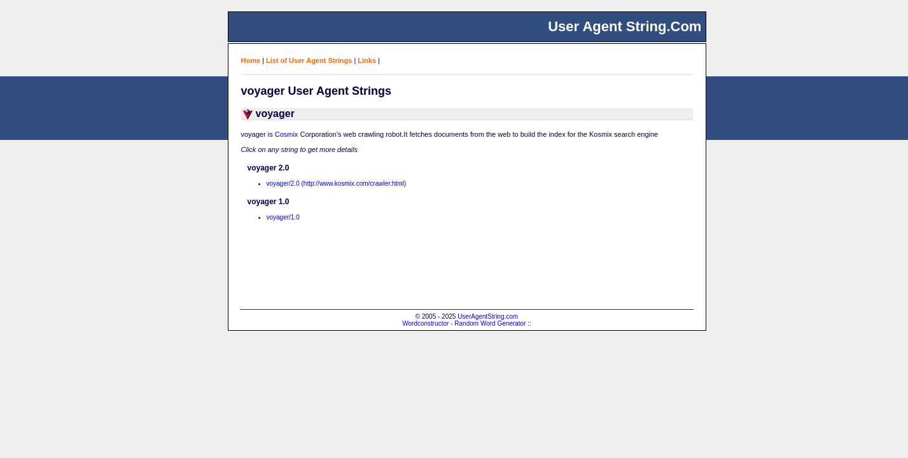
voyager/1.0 (283, 217)
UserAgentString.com (487, 316)
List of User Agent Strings (309, 60)
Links (367, 60)
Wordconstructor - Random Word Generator (464, 323)
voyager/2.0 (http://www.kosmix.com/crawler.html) (337, 183)
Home (251, 60)
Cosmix (286, 134)
